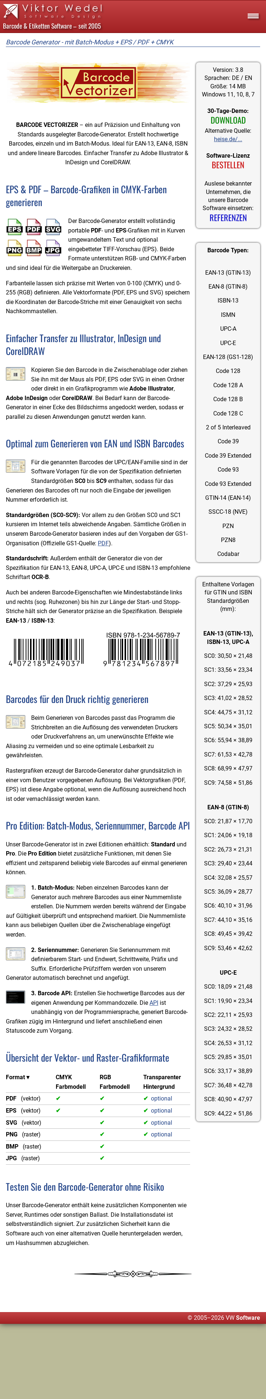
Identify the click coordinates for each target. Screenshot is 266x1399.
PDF (103, 571)
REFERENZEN (228, 218)
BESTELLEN (228, 165)
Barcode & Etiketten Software (37, 25)
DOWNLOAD (228, 120)
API (127, 1077)
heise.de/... (228, 139)
